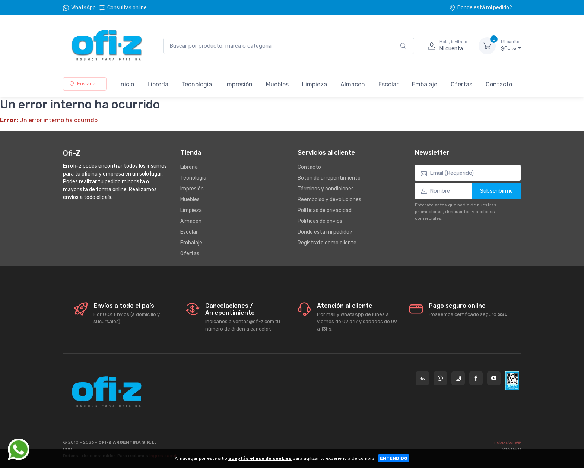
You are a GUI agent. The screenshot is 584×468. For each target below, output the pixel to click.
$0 (511, 45)
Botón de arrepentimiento (329, 178)
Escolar (388, 84)
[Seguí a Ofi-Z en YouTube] (494, 378)
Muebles (277, 84)
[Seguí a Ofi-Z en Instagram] (458, 378)
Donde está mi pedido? (480, 7)
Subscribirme (496, 190)
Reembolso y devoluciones (329, 199)
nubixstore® (507, 442)
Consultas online (123, 7)
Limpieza (314, 84)
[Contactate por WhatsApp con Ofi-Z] (440, 378)
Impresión (239, 84)
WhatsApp (83, 7)
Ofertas (461, 84)
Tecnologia (197, 84)
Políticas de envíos (320, 221)
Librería (157, 84)
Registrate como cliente (327, 243)
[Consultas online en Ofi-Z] (422, 378)
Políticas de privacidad (325, 210)
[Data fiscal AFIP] (512, 380)
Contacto (499, 84)
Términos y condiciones (326, 189)
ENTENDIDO (394, 458)
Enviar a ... (84, 83)
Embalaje (424, 84)
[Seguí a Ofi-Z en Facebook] (476, 378)
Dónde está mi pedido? (325, 232)
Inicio (126, 84)
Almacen (352, 84)
